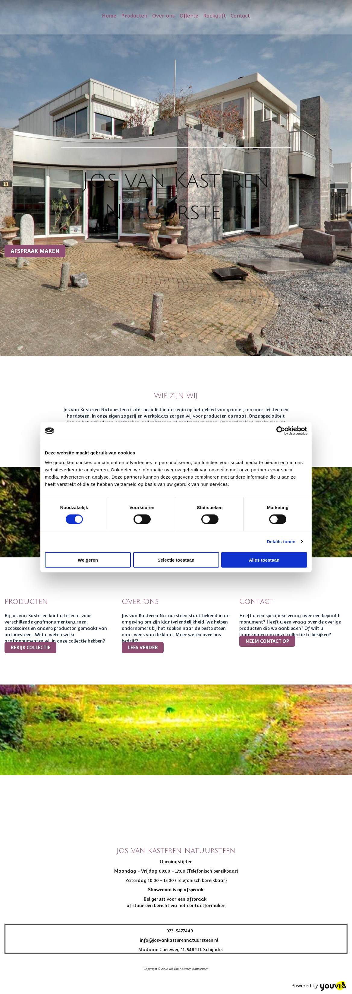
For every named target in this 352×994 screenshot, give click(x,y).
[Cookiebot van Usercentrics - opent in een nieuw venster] (280, 430)
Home (109, 16)
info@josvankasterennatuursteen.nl (179, 940)
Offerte (189, 16)
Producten (134, 16)
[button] (35, 251)
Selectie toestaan (176, 559)
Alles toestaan (264, 559)
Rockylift (214, 16)
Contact (240, 16)
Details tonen (281, 541)
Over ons (163, 16)
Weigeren (88, 559)
